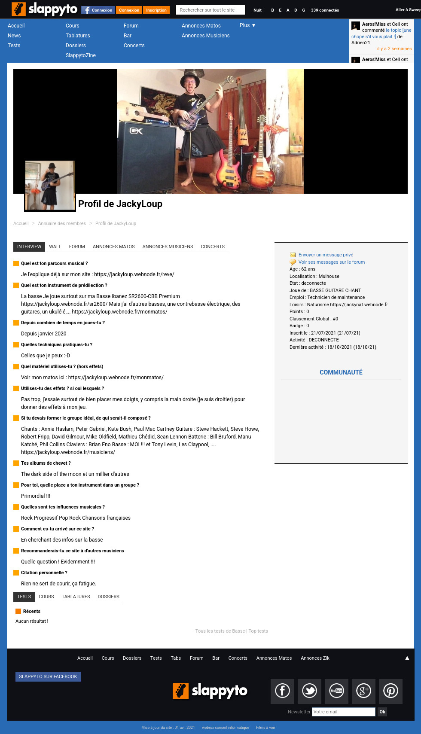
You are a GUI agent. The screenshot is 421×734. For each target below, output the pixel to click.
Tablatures (78, 36)
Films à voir (265, 727)
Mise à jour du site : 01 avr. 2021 (168, 727)
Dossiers (76, 46)
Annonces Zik (315, 658)
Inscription (156, 10)
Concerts (134, 46)
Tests (14, 46)
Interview (29, 247)
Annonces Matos (201, 26)
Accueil (16, 26)
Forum (131, 26)
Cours (72, 26)
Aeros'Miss (374, 24)
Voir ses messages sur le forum (327, 262)
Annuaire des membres (62, 223)
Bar (127, 36)
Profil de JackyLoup (115, 223)
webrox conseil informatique (225, 727)
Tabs (176, 658)
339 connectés (325, 10)
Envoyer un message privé (321, 255)
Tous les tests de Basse (220, 631)
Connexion (102, 10)
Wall (55, 247)
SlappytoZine (81, 55)
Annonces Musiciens (206, 36)
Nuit (257, 10)
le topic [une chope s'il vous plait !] (381, 33)
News (14, 36)
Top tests (258, 631)
